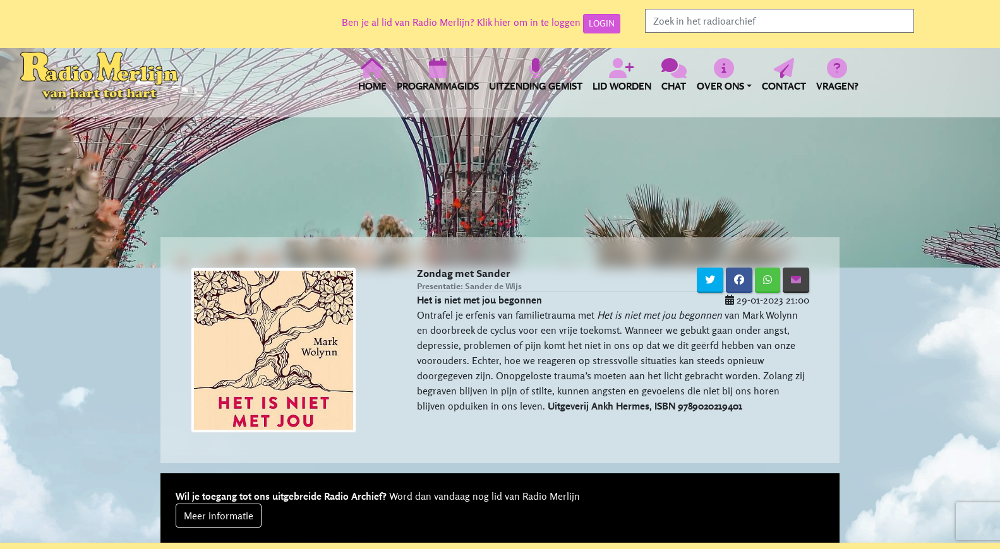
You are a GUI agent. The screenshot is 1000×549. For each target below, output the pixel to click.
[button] (724, 82)
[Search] (779, 21)
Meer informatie (218, 515)
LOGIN (602, 23)
